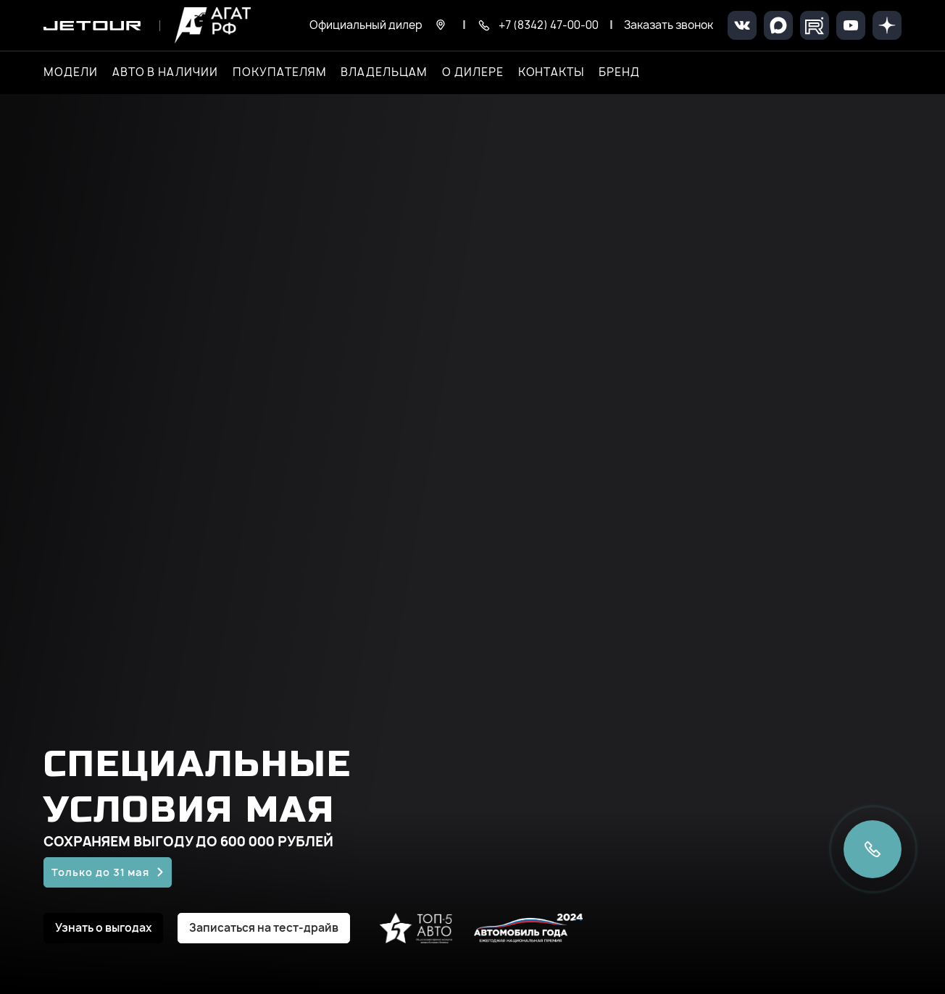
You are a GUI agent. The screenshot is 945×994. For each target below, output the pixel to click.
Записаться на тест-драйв (263, 927)
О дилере (473, 72)
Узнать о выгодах (103, 927)
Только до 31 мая (100, 872)
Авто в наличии (165, 72)
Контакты (551, 72)
